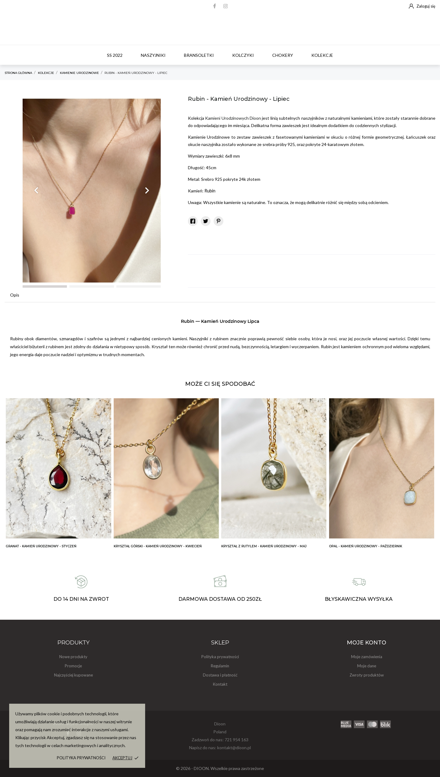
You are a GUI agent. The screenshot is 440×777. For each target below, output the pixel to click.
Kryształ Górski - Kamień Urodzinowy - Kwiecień (158, 546)
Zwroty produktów (367, 675)
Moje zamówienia (366, 656)
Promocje (73, 665)
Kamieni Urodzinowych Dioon (233, 118)
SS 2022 (115, 55)
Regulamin (220, 665)
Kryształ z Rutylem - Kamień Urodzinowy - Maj (263, 546)
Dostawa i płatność (220, 675)
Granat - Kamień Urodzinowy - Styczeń (41, 546)
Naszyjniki (153, 55)
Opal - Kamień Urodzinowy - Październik (365, 546)
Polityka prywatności (81, 757)
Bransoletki (199, 55)
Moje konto (366, 642)
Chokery (282, 55)
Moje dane (366, 665)
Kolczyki (243, 55)
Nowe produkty (73, 656)
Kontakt (220, 684)
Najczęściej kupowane (73, 675)
